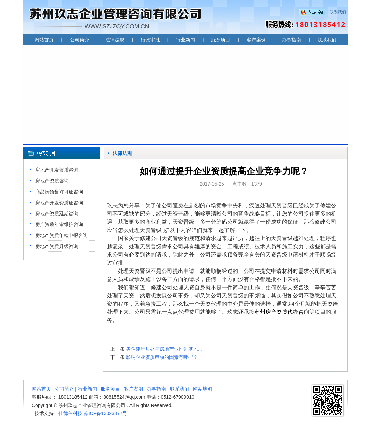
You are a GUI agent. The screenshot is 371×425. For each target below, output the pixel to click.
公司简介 (79, 39)
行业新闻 (185, 39)
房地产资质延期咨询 (56, 213)
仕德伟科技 (70, 413)
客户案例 (256, 39)
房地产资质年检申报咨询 (61, 235)
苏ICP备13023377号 (105, 413)
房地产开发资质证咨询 (59, 202)
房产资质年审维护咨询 (59, 224)
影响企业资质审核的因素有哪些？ (162, 357)
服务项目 (220, 39)
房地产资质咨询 (52, 181)
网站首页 (44, 39)
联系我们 (338, 12)
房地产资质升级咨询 (56, 246)
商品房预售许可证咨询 (59, 191)
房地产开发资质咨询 (56, 170)
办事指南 (291, 39)
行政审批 (150, 39)
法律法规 (114, 39)
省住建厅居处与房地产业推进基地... (164, 349)
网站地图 (202, 389)
